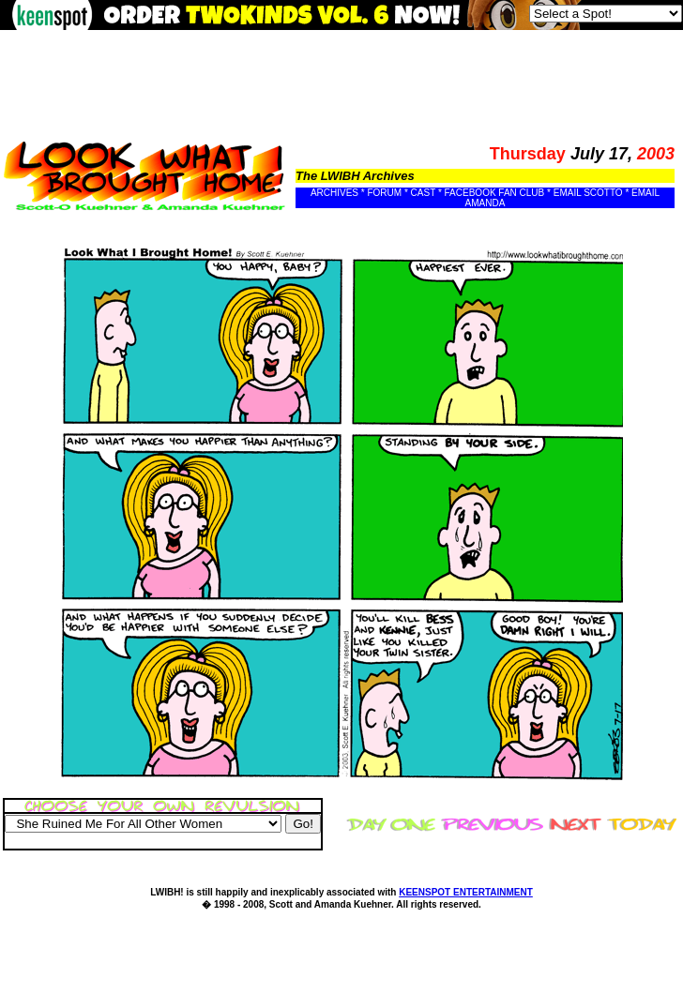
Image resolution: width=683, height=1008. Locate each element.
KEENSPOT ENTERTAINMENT (466, 892)
